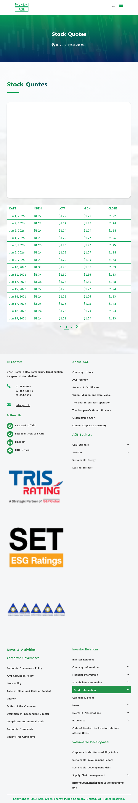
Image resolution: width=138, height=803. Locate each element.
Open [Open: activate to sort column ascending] (38, 232)
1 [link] (66, 351)
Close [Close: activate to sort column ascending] (112, 232)
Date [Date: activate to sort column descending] (12, 232)
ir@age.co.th (23, 405)
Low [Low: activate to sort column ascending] (62, 232)
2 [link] (71, 351)
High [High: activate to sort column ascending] (87, 232)
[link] (60, 350)
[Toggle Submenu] (129, 444)
